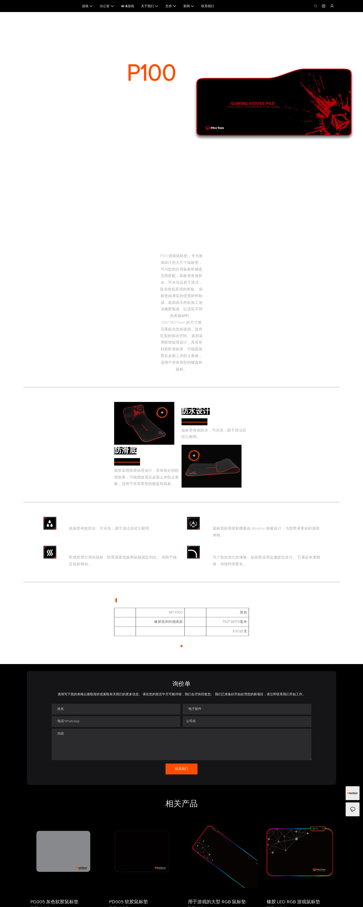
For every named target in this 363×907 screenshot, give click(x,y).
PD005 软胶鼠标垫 (128, 902)
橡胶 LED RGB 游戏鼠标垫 (293, 902)
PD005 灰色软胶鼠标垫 (54, 902)
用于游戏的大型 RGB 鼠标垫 (217, 902)
